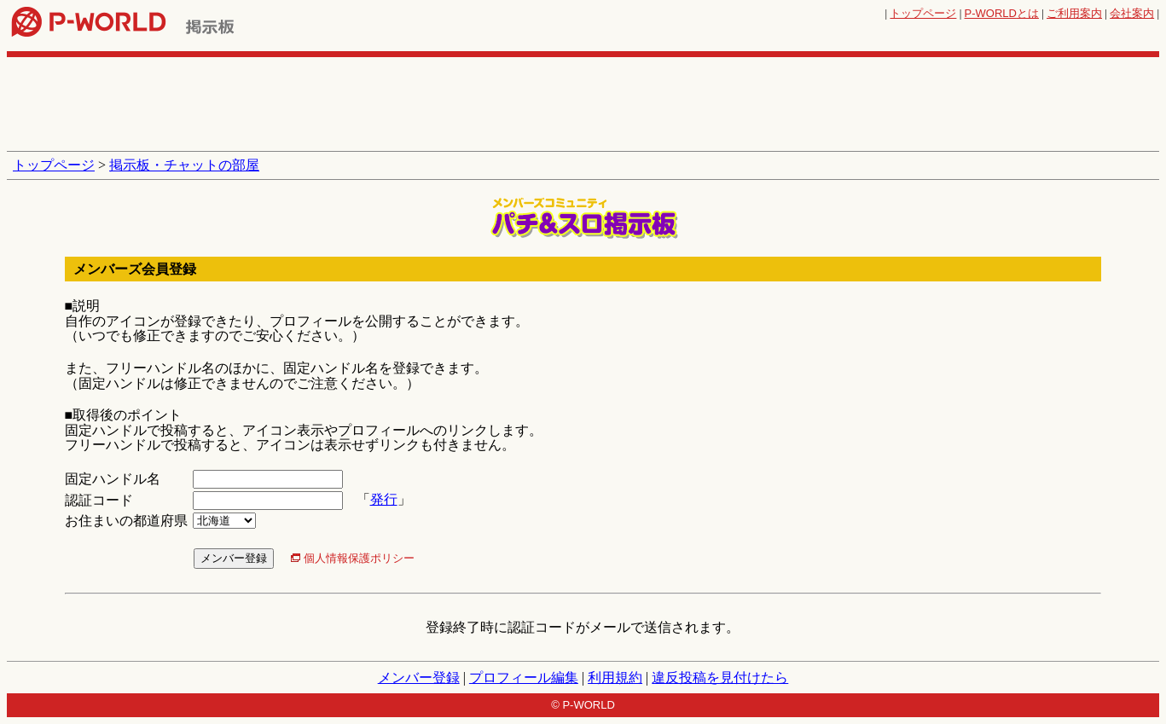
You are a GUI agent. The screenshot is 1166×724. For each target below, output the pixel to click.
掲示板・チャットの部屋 (184, 165)
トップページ (923, 13)
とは (1002, 13)
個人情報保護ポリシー (359, 558)
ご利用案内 (1074, 13)
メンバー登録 (419, 677)
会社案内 (1132, 13)
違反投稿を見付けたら (720, 677)
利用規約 (615, 677)
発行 (383, 499)
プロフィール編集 (523, 677)
